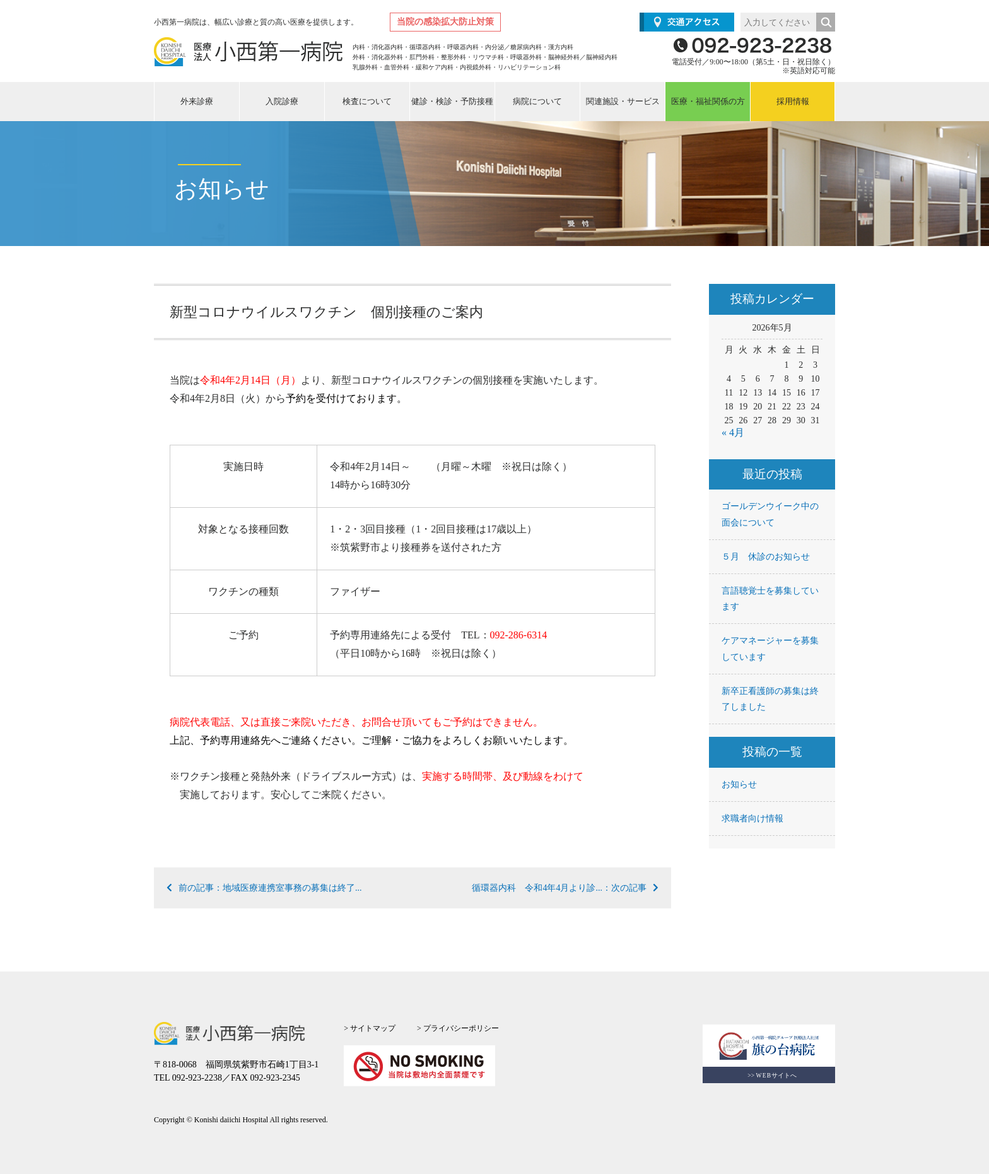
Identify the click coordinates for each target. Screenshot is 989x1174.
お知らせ (739, 784)
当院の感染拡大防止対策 (445, 21)
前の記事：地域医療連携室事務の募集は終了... (264, 888)
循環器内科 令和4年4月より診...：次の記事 (565, 888)
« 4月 (733, 432)
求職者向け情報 (752, 818)
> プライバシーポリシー (458, 1028)
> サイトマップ (369, 1028)
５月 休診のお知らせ (766, 556)
